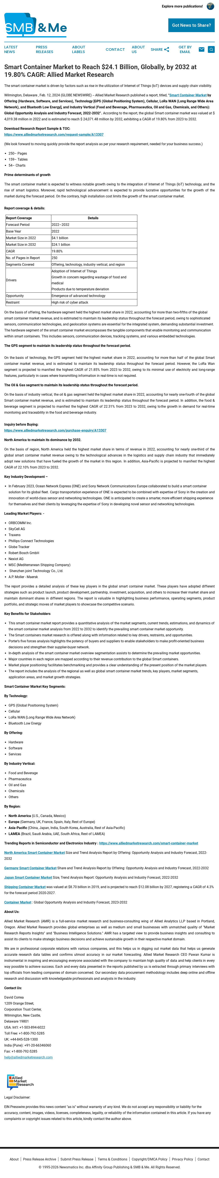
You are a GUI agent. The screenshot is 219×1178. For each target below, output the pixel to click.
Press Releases (44, 49)
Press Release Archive (39, 1159)
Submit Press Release (77, 1159)
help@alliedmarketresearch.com (28, 1057)
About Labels (78, 49)
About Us (138, 49)
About (14, 1159)
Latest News (11, 49)
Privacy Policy (182, 1159)
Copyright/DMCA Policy (149, 1159)
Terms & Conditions (112, 1159)
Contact (115, 49)
